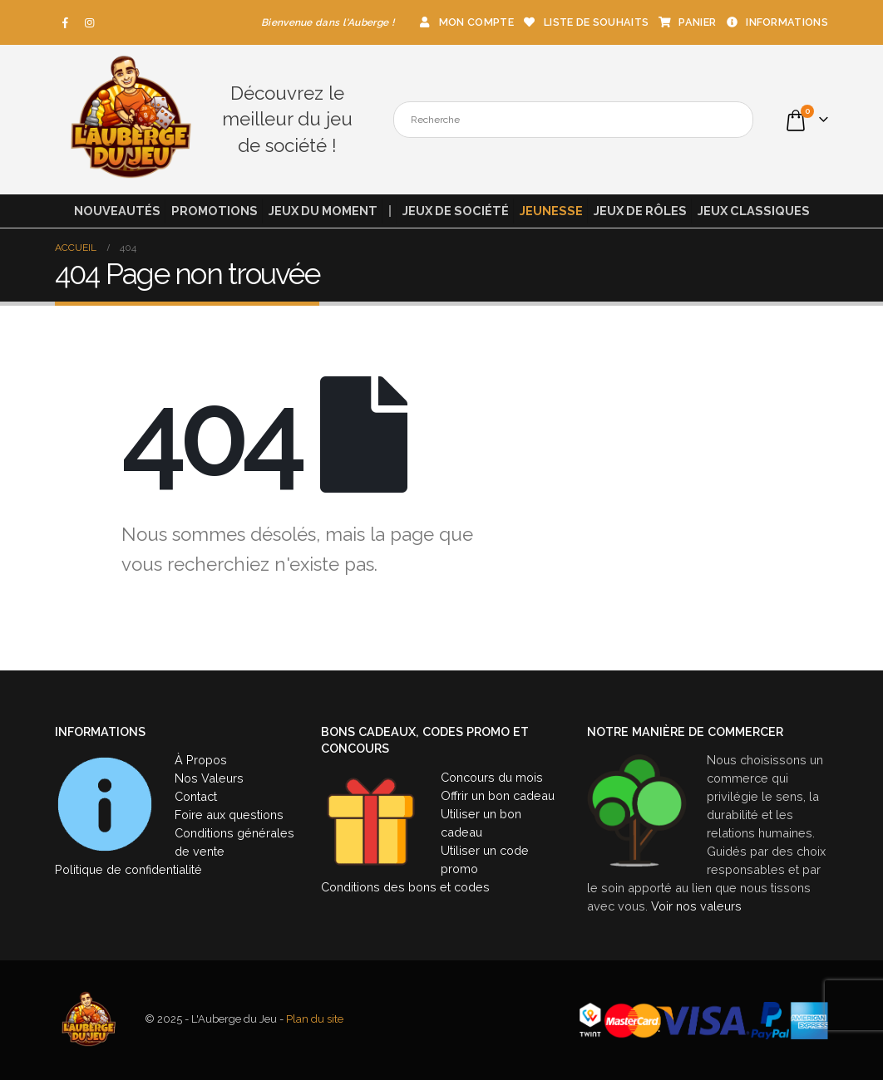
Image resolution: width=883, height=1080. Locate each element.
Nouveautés (117, 211)
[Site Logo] (130, 119)
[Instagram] (90, 22)
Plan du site (314, 1020)
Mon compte (465, 22)
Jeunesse (551, 211)
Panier (686, 22)
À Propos (201, 760)
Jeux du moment (323, 211)
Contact (196, 796)
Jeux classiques (754, 211)
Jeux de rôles (640, 211)
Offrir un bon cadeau (498, 795)
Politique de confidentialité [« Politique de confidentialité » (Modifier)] (128, 869)
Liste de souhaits (585, 22)
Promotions (214, 211)
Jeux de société (455, 211)
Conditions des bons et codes (405, 887)
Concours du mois (492, 777)
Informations (776, 22)
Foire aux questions (229, 815)
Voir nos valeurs (696, 906)
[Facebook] (65, 22)
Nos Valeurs (209, 778)
